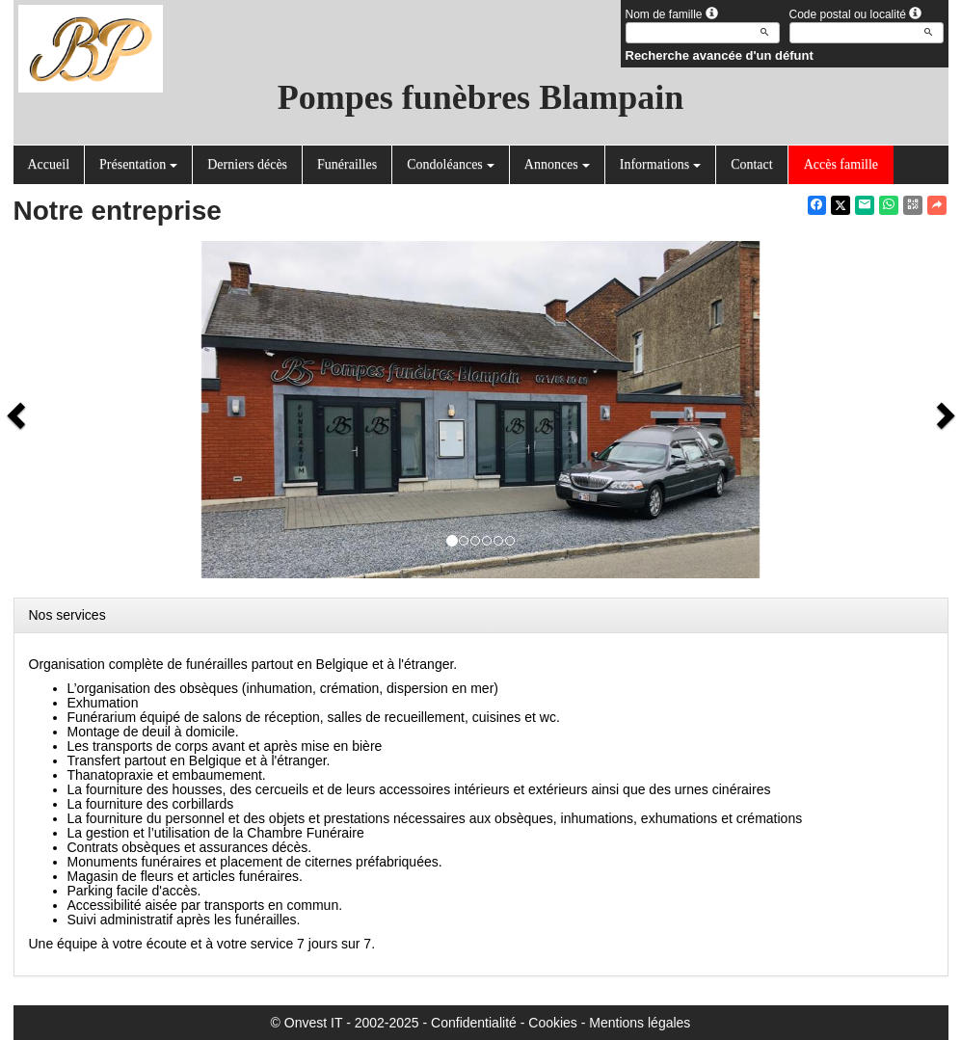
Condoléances (450, 164)
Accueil (49, 164)
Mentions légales (639, 1022)
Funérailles (347, 164)
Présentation (138, 164)
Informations (660, 164)
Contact (752, 164)
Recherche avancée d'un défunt (720, 55)
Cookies (552, 1022)
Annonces (557, 164)
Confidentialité (474, 1022)
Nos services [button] (67, 615)
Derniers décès (247, 164)
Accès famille (841, 164)
